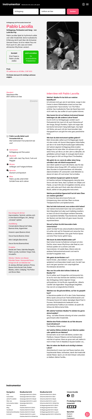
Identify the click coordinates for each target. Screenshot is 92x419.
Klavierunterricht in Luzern (27, 414)
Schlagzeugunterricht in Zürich (49, 405)
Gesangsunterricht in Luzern (28, 401)
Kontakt (9, 414)
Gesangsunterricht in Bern (28, 396)
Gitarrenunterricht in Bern (47, 396)
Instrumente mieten (12, 403)
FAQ (7, 394)
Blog (7, 407)
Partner (8, 405)
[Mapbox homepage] (34, 101)
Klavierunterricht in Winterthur (29, 416)
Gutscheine (9, 396)
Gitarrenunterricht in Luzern (48, 401)
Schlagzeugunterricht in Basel (49, 410)
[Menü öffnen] (87, 4)
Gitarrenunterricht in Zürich (48, 394)
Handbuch (9, 410)
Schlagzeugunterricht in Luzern (49, 412)
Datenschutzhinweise (12, 412)
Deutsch (69, 414)
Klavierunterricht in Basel (27, 412)
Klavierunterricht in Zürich (27, 407)
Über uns (9, 401)
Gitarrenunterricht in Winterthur (49, 403)
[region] (22, 116)
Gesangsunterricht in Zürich (28, 394)
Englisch (69, 416)
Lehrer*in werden (11, 399)
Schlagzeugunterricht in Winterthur (50, 414)
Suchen (73, 11)
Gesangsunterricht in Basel (28, 399)
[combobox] (25, 11)
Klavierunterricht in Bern (27, 410)
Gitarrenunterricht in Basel (48, 399)
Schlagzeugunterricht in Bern (48, 407)
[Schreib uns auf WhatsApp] (87, 414)
